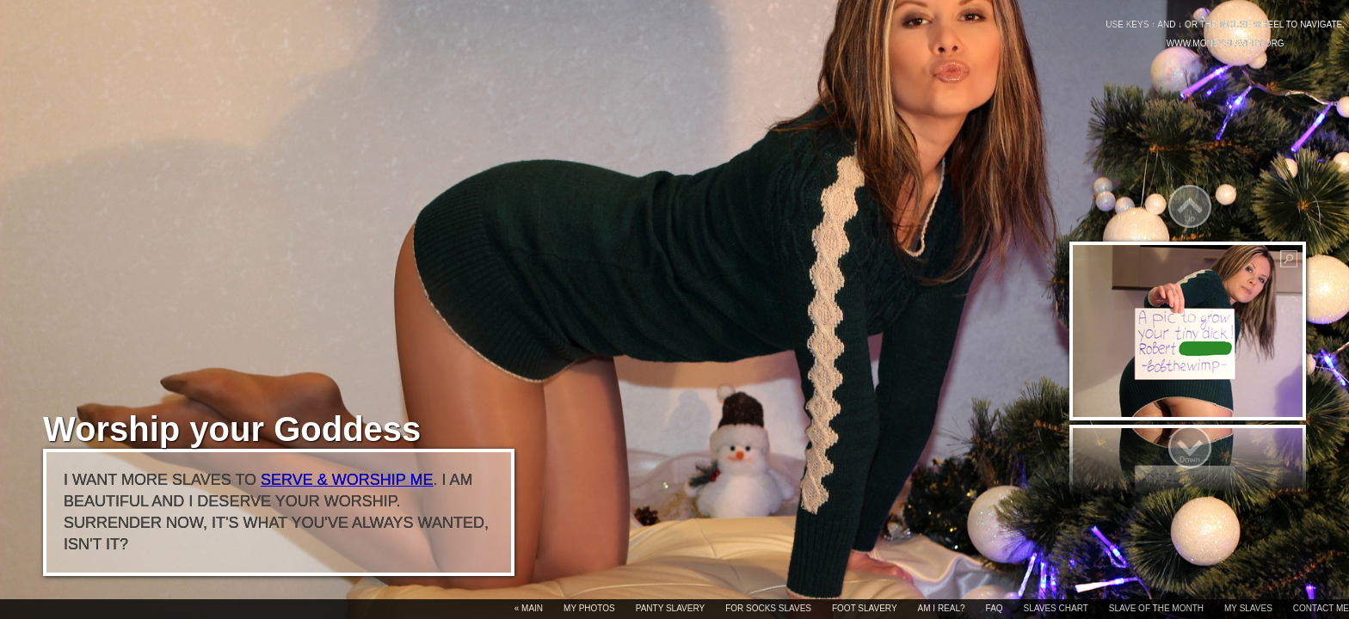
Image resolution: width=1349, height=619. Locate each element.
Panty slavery (670, 608)
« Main (528, 608)
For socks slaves (768, 608)
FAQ (994, 608)
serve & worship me (347, 479)
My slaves (1248, 608)
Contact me (1321, 608)
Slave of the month (1156, 608)
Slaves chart (1056, 608)
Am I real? (941, 608)
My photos (589, 608)
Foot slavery (864, 608)
